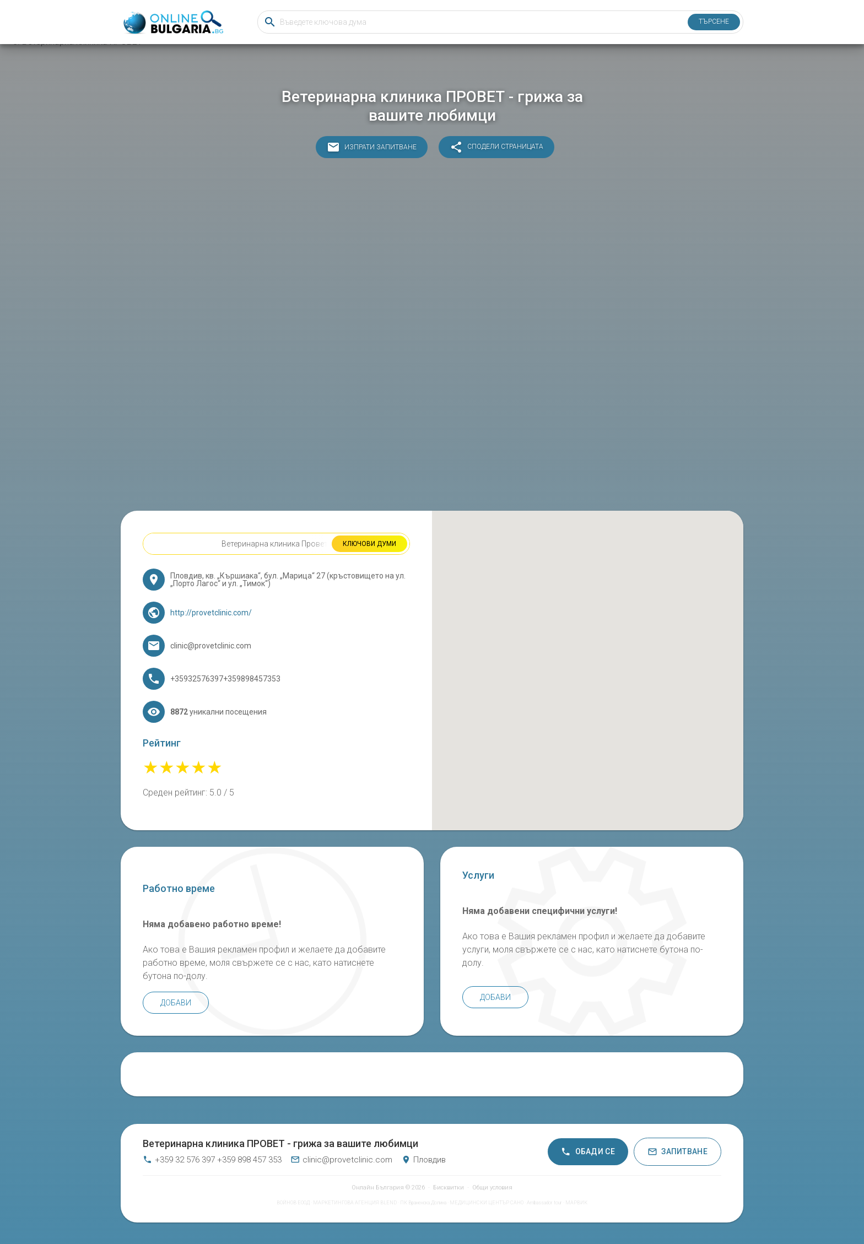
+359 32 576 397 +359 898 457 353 (212, 1159)
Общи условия (492, 1187)
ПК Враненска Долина (423, 1202)
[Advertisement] (432, 337)
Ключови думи (369, 544)
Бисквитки (448, 1187)
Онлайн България (378, 1187)
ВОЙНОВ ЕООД (293, 1202)
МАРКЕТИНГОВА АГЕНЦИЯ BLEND (355, 1202)
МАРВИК (576, 1202)
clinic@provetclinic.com (341, 1159)
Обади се (588, 1152)
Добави (175, 1002)
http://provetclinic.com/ (211, 612)
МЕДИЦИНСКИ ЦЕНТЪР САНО (486, 1202)
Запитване (677, 1152)
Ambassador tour (544, 1202)
